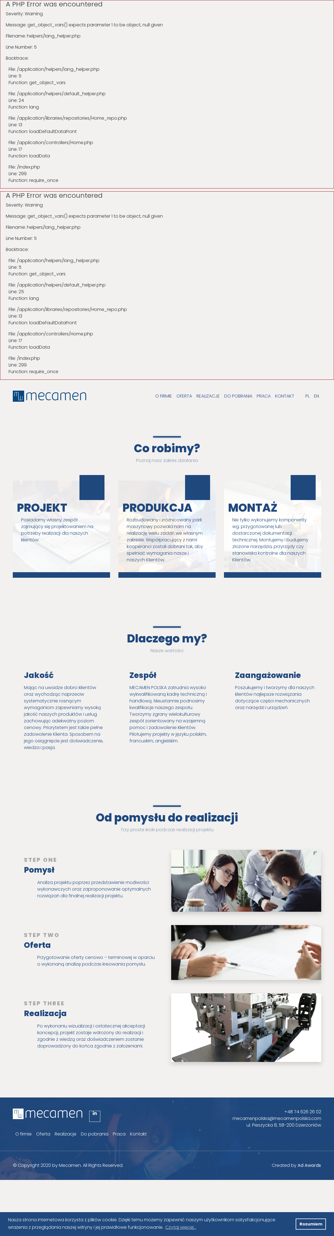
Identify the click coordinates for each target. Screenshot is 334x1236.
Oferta (184, 396)
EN (316, 396)
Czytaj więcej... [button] (180, 1227)
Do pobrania (238, 396)
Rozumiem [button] (311, 1224)
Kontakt (284, 396)
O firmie (163, 396)
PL (307, 396)
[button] (290, 1224)
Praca (264, 396)
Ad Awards (309, 1165)
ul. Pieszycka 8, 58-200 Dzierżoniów (283, 1125)
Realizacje (208, 396)
